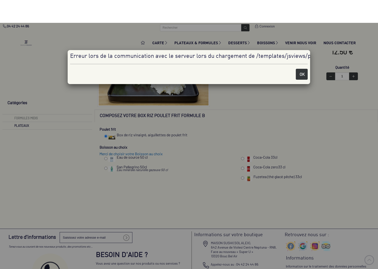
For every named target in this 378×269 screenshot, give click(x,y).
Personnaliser (282, 264)
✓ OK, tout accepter (248, 263)
